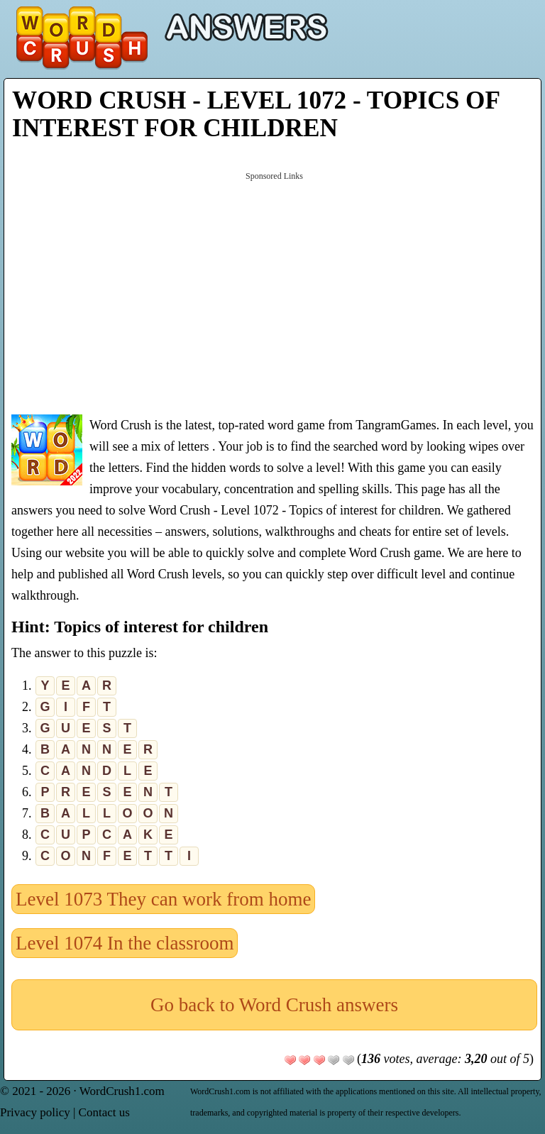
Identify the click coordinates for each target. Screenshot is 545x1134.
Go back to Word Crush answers (274, 1004)
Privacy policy (35, 1112)
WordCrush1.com (122, 1091)
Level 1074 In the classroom (124, 943)
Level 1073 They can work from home (163, 899)
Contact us (104, 1112)
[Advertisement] (274, 291)
